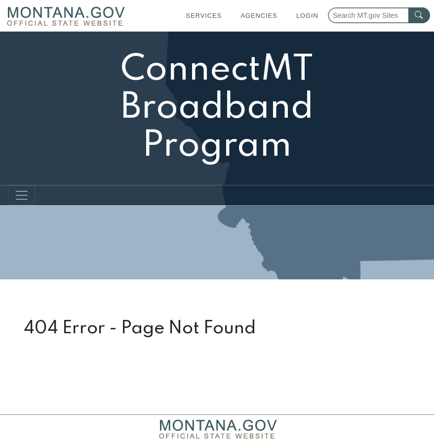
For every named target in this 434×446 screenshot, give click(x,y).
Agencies (258, 15)
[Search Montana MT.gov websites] (379, 15)
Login (307, 15)
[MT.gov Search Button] (419, 15)
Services (204, 15)
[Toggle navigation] (22, 195)
